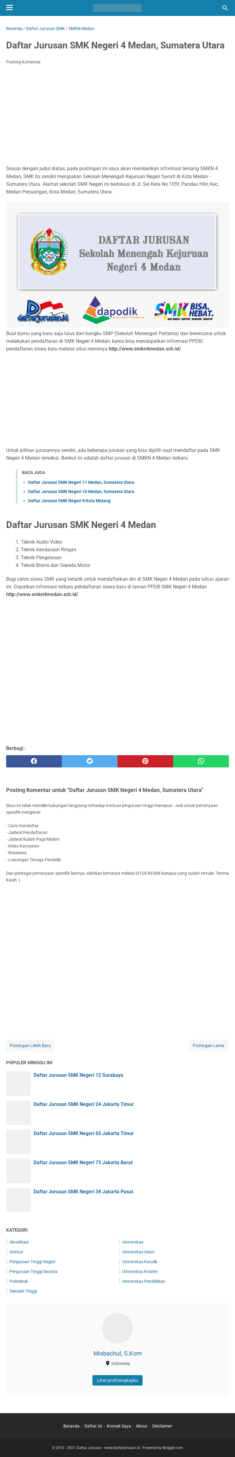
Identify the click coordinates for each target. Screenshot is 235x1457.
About (141, 1426)
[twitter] (90, 761)
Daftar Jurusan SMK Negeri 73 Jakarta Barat (83, 1162)
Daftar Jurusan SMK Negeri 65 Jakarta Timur (84, 1133)
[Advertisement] (117, 116)
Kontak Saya (119, 1426)
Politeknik (18, 1281)
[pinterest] (145, 761)
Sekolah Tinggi (23, 1291)
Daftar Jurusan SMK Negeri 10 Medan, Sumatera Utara (81, 491)
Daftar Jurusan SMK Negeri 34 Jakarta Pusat (83, 1192)
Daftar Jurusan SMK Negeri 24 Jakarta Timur (84, 1104)
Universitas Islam (138, 1251)
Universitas (132, 1242)
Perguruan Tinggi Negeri (32, 1261)
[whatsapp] (201, 761)
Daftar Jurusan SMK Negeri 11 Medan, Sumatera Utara (81, 482)
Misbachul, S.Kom (117, 1353)
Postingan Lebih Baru (30, 1045)
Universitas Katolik (139, 1261)
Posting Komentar (23, 61)
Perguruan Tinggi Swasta (33, 1271)
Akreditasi (18, 1242)
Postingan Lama (208, 1045)
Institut (16, 1251)
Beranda (71, 1426)
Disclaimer (162, 1426)
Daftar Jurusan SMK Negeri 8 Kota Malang (69, 500)
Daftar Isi (93, 1426)
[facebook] (34, 761)
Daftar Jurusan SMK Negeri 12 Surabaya (78, 1075)
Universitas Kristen (140, 1271)
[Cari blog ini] (225, 8)
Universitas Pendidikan (143, 1281)
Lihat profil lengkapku (117, 1380)
